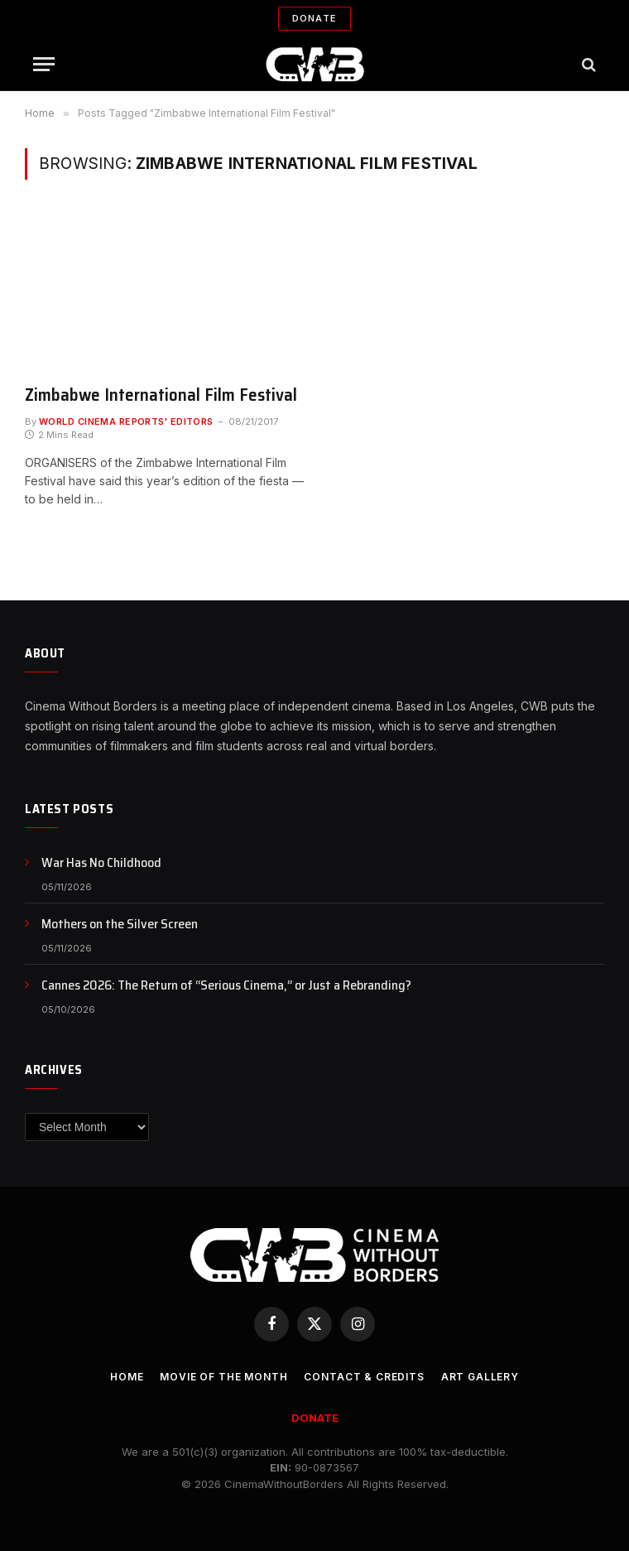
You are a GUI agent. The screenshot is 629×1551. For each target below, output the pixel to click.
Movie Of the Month (223, 1376)
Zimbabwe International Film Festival (161, 395)
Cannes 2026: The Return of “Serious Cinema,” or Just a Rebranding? (226, 985)
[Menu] (44, 64)
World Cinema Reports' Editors (126, 421)
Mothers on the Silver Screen (119, 924)
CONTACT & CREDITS (364, 1376)
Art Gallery (480, 1376)
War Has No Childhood (101, 863)
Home (126, 1376)
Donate (314, 18)
